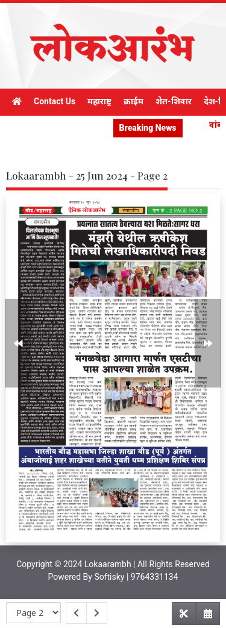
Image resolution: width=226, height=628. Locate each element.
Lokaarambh (107, 564)
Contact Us (54, 101)
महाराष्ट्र (99, 101)
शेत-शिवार (173, 101)
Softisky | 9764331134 (136, 577)
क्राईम (133, 101)
